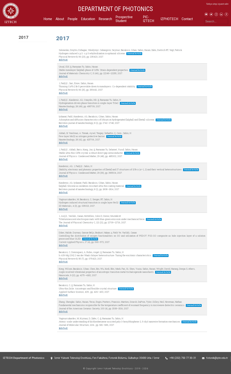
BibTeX (63, 59)
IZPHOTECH (169, 19)
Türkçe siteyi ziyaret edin (217, 4)
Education (88, 19)
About (59, 19)
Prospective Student (124, 19)
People (72, 19)
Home (47, 19)
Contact (187, 19)
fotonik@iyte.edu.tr (217, 357)
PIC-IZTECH (148, 19)
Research (105, 19)
